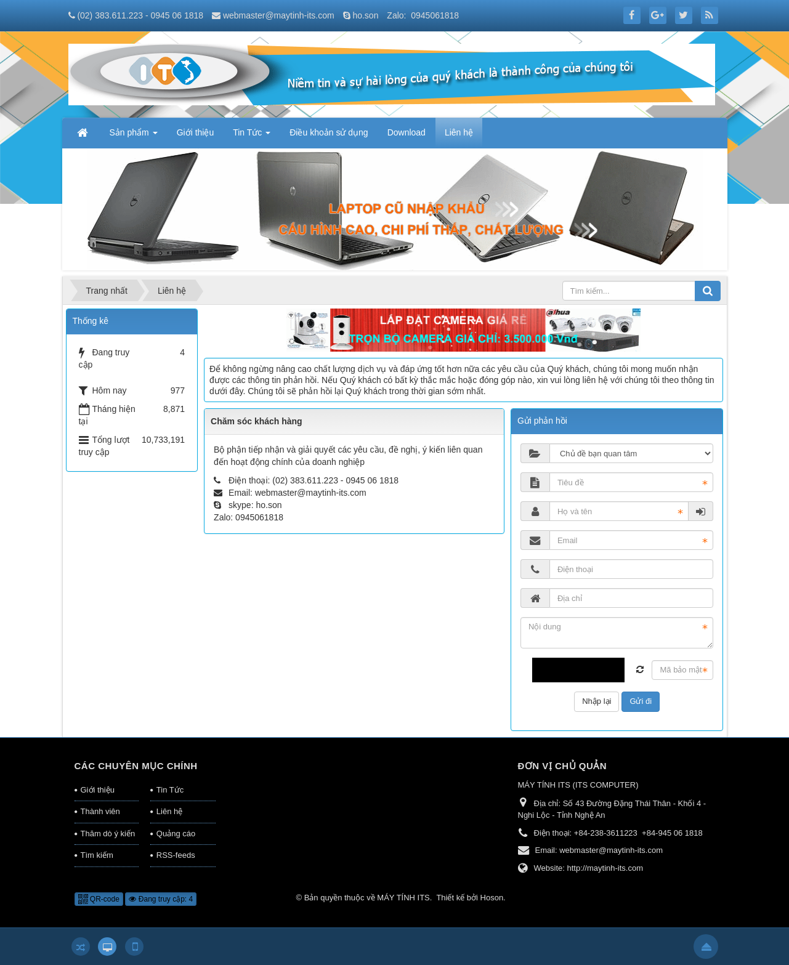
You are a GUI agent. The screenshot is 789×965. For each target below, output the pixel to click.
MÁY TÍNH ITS (403, 897)
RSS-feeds (175, 855)
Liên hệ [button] (459, 132)
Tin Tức (170, 789)
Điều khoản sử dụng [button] (328, 132)
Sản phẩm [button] (134, 136)
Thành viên (100, 811)
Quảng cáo (175, 833)
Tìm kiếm (97, 855)
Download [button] (406, 132)
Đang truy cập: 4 (161, 899)
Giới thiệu (98, 789)
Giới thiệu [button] (195, 132)
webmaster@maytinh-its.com (278, 15)
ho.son (365, 15)
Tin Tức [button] (251, 136)
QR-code (98, 899)
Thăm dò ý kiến (108, 833)
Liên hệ (169, 811)
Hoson (492, 897)
